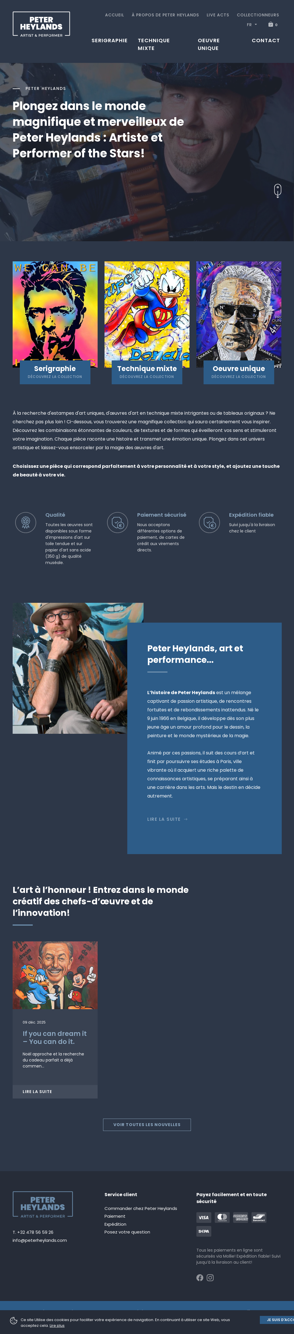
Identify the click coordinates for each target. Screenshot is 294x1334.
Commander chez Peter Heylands (141, 1208)
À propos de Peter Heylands (165, 15)
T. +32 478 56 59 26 (33, 1232)
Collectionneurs (258, 15)
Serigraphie (110, 40)
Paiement (115, 1216)
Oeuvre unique (209, 44)
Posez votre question (127, 1232)
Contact (266, 40)
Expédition (115, 1224)
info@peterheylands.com (40, 1240)
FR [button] (250, 25)
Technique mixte (154, 44)
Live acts (218, 15)
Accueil (114, 15)
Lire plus (57, 1325)
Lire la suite (167, 819)
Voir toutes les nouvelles (147, 1125)
